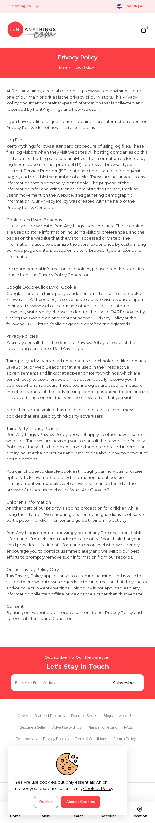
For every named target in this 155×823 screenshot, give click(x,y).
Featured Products (49, 715)
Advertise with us (66, 727)
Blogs (108, 715)
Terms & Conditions (91, 738)
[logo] (31, 30)
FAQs (128, 727)
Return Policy (124, 738)
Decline (46, 801)
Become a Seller (32, 727)
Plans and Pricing (103, 727)
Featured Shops (84, 715)
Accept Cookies (80, 801)
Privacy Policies (56, 738)
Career (23, 715)
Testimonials (26, 738)
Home (62, 67)
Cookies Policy (98, 788)
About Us (126, 715)
